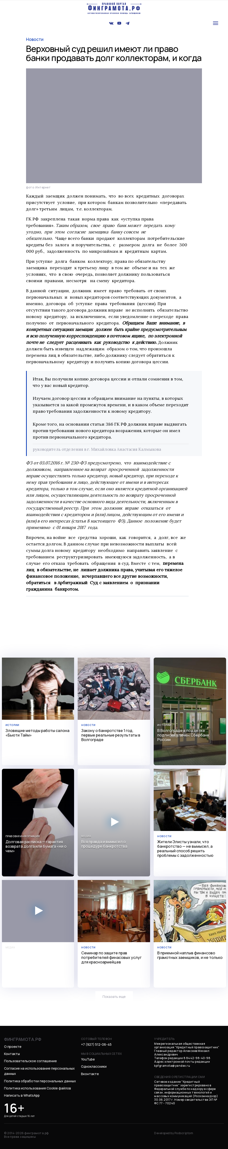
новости (34, 39)
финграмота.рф (22, 1039)
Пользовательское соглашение (30, 1061)
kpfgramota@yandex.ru (172, 1066)
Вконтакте (90, 1074)
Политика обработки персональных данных (40, 1081)
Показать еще (114, 996)
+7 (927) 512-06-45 (96, 1044)
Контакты (12, 1053)
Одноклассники (94, 1066)
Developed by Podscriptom (173, 1133)
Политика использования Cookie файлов (37, 1088)
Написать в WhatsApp (22, 1095)
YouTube (88, 1059)
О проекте (13, 1046)
